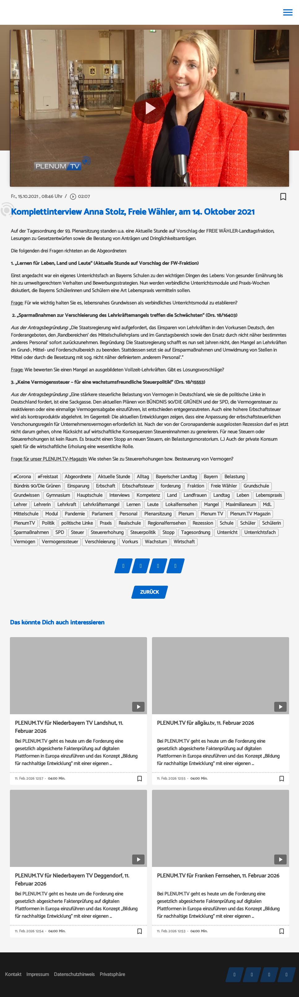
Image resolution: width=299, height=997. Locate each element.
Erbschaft (105, 486)
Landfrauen (195, 496)
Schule (226, 523)
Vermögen (24, 542)
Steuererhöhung (107, 533)
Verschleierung (100, 542)
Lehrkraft (66, 505)
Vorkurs (130, 542)
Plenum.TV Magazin (250, 514)
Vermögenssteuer (60, 542)
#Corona (22, 477)
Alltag (143, 477)
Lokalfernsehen (181, 505)
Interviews (119, 496)
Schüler (247, 523)
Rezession (203, 523)
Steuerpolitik (143, 533)
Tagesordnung (195, 533)
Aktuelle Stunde (114, 477)
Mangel (211, 505)
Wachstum (156, 542)
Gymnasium (58, 496)
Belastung (234, 477)
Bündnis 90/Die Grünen (37, 486)
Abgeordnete (78, 477)
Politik (48, 523)
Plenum (186, 514)
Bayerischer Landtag (176, 477)
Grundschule (256, 486)
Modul (51, 514)
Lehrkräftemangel (101, 505)
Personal (128, 514)
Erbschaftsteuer (138, 486)
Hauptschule (89, 496)
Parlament (102, 514)
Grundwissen (26, 496)
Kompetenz (148, 496)
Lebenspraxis (269, 496)
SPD (59, 533)
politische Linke (77, 523)
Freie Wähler (224, 486)
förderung (170, 486)
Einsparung (78, 486)
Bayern (211, 477)
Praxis (106, 523)
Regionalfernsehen (167, 523)
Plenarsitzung (157, 514)
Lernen (133, 505)
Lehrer (20, 505)
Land (172, 496)
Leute (152, 505)
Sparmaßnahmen (31, 533)
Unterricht (227, 533)
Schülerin (271, 523)
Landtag (221, 496)
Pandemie (75, 514)
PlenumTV (24, 523)
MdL (267, 505)
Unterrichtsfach (260, 533)
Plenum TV (212, 514)
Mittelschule (26, 514)
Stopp (168, 533)
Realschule (130, 523)
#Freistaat (48, 477)
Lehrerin (42, 505)
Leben (242, 496)
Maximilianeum (241, 505)
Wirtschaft (184, 542)
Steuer (77, 533)
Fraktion (195, 486)
